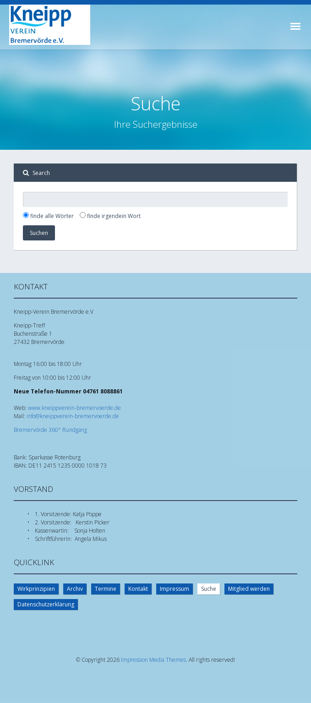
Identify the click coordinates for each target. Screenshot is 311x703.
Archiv (75, 589)
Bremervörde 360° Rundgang (50, 430)
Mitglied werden (249, 589)
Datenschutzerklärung (45, 604)
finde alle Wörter (52, 216)
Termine (105, 589)
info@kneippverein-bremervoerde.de (73, 416)
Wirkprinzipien (36, 589)
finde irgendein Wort (114, 216)
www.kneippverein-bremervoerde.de (74, 408)
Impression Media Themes (153, 660)
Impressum (174, 589)
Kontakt (138, 589)
